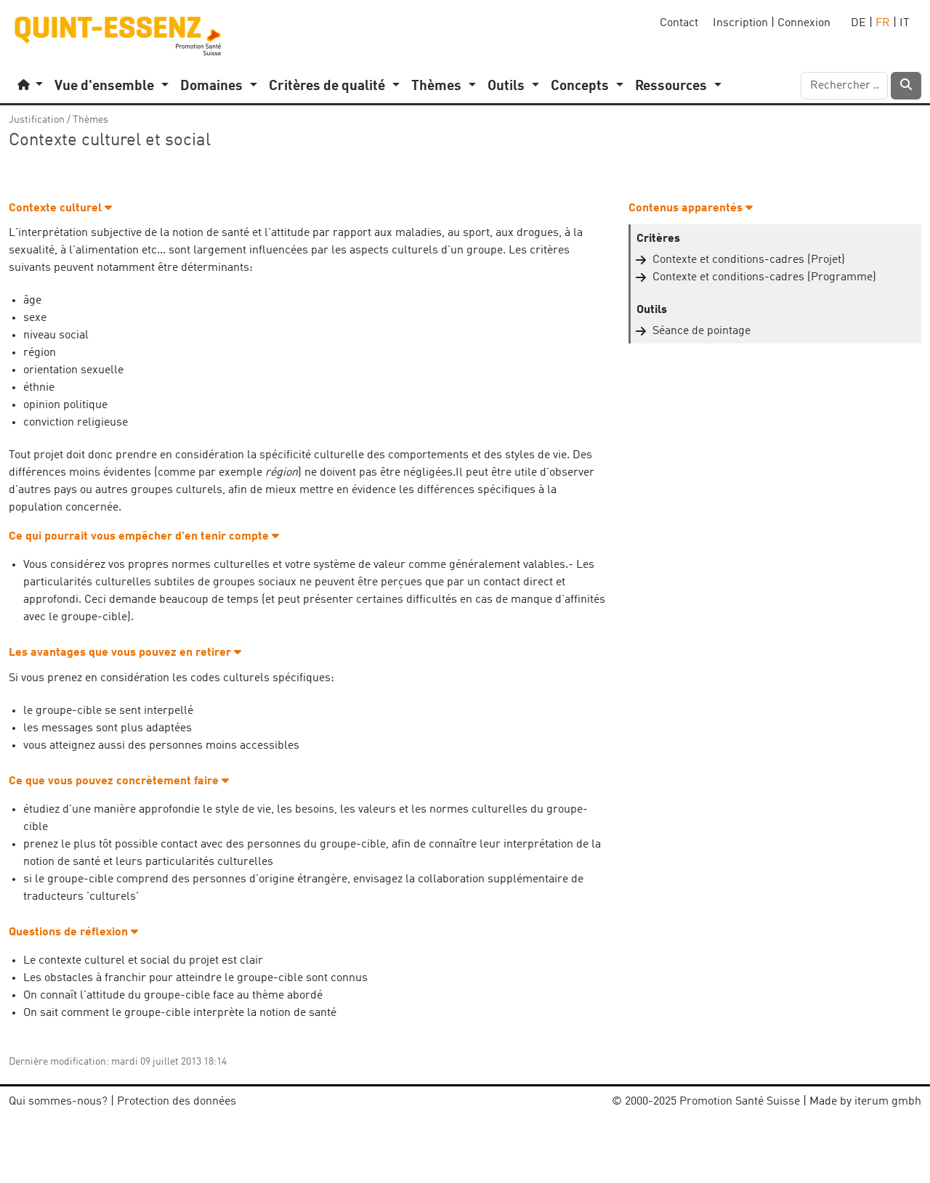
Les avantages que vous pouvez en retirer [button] (125, 653)
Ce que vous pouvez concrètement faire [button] (119, 781)
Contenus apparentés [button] (690, 208)
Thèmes (90, 120)
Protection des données (176, 1101)
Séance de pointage (701, 331)
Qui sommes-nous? (58, 1101)
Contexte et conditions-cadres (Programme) (764, 277)
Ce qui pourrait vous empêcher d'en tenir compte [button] (144, 536)
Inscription (740, 23)
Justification (37, 120)
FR (883, 23)
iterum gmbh (887, 1101)
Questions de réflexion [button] (73, 932)
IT (904, 23)
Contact (679, 23)
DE (858, 23)
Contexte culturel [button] (60, 208)
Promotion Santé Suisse (739, 1101)
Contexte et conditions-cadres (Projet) (748, 260)
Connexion (803, 23)
